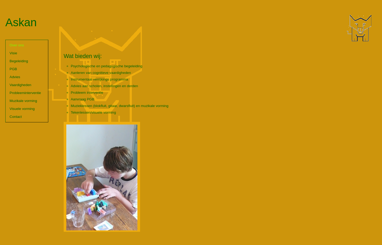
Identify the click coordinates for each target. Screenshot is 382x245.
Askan (21, 22)
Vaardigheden (20, 85)
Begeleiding (19, 61)
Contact (16, 117)
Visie (13, 53)
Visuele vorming (22, 109)
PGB (13, 69)
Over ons (17, 45)
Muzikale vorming (23, 101)
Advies (15, 77)
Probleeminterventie (25, 93)
